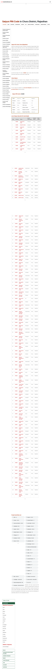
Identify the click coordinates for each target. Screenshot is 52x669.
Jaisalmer (39, 47)
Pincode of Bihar (5, 40)
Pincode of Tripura (6, 99)
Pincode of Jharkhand (6, 64)
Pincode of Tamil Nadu (6, 95)
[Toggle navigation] (50, 2)
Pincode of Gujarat (6, 54)
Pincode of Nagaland (6, 84)
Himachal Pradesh (31, 24)
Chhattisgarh (41, 89)
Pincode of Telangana (6, 97)
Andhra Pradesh (43, 24)
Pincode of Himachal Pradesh (6, 59)
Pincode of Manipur (6, 78)
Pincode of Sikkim (6, 93)
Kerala (39, 107)
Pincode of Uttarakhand (6, 104)
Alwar (38, 38)
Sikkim (39, 118)
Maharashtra (17, 24)
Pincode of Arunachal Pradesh (6, 36)
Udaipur (39, 70)
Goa (26, 24)
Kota (38, 51)
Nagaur (39, 59)
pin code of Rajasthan (27, 87)
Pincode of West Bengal (6, 106)
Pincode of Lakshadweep (5, 71)
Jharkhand (40, 102)
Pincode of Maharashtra (6, 76)
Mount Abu (39, 57)
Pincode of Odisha (6, 86)
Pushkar (39, 63)
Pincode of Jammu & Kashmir (6, 62)
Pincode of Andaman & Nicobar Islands (6, 30)
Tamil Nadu (40, 120)
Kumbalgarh (39, 53)
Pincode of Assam (6, 38)
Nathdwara (39, 61)
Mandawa (39, 55)
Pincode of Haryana (6, 56)
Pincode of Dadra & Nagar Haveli (6, 47)
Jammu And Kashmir (42, 100)
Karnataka (40, 104)
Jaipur (38, 45)
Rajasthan (4, 24)
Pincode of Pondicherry (6, 88)
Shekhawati (39, 68)
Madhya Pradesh (41, 109)
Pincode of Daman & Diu (7, 49)
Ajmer (38, 36)
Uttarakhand (37, 24)
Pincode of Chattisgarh (6, 44)
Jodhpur (39, 49)
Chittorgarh (39, 43)
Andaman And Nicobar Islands (42, 82)
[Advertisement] (26, 11)
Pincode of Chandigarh (6, 42)
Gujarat (22, 24)
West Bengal (41, 127)
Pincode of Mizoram (6, 82)
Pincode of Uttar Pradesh (5, 102)
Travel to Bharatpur (40, 75)
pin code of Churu (16, 89)
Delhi (8, 24)
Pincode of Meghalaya (6, 80)
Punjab (39, 116)
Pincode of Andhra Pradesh (6, 33)
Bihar (39, 86)
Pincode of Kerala (5, 68)
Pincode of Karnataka (6, 66)
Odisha (39, 113)
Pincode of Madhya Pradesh (6, 74)
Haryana (40, 95)
